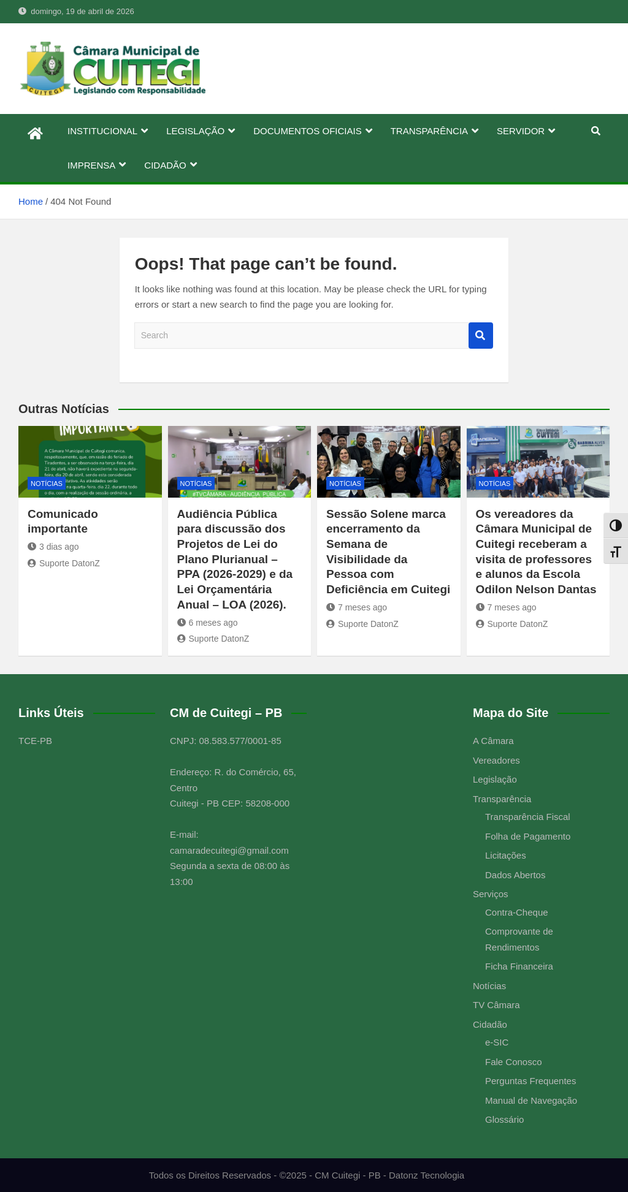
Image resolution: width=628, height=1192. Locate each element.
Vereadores (496, 760)
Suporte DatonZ (64, 563)
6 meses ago (207, 623)
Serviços (490, 894)
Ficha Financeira (519, 966)
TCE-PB (35, 740)
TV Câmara (496, 1005)
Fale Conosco (513, 1062)
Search (481, 335)
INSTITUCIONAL (102, 131)
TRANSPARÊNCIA (429, 131)
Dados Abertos (515, 875)
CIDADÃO (165, 165)
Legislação (495, 779)
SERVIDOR (521, 131)
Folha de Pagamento (527, 836)
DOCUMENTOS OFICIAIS (307, 131)
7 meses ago (356, 607)
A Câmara (493, 740)
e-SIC (496, 1042)
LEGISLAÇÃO (195, 131)
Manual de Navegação (531, 1100)
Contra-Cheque (516, 912)
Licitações (505, 855)
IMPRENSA (91, 165)
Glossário (504, 1119)
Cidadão (490, 1024)
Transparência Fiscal (527, 816)
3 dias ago (53, 547)
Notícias (47, 483)
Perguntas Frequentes (530, 1081)
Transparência (502, 799)
